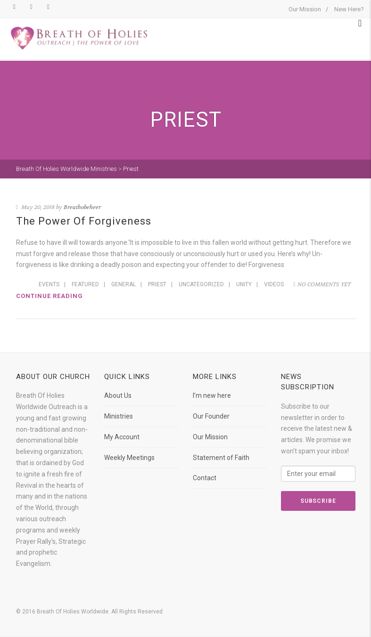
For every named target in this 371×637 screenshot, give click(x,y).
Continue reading (49, 295)
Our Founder (211, 416)
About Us (118, 395)
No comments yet (321, 284)
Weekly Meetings (129, 457)
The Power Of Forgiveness (83, 221)
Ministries (118, 416)
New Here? (349, 9)
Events (49, 284)
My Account (122, 437)
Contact (204, 478)
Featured (85, 284)
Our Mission (305, 9)
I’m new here (212, 395)
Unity (244, 284)
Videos (274, 284)
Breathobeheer (82, 207)
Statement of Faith (221, 457)
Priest (157, 284)
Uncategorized (201, 284)
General (123, 284)
